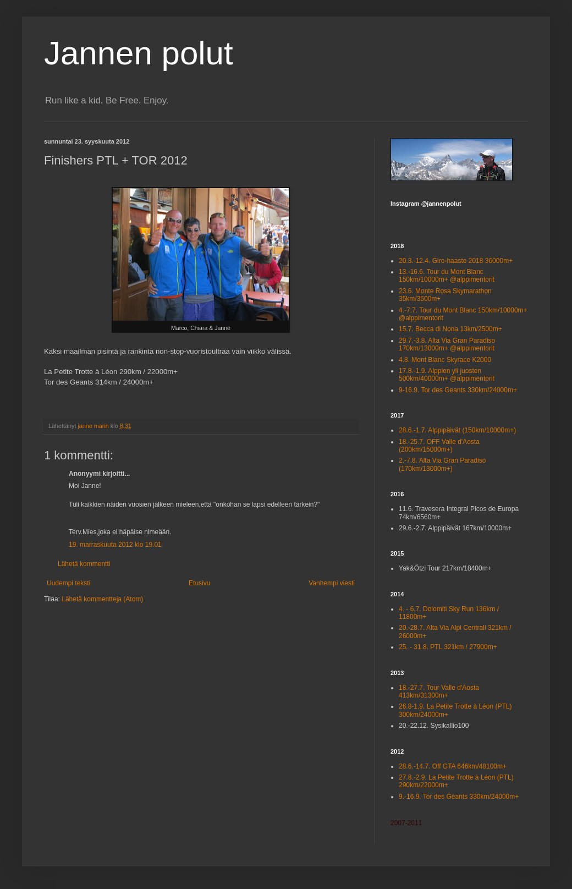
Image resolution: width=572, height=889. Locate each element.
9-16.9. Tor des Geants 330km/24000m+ (458, 390)
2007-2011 (406, 823)
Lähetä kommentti (84, 564)
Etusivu (199, 583)
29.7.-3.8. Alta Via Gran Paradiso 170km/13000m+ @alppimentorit (447, 344)
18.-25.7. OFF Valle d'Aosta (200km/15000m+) (439, 445)
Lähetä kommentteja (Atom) (102, 599)
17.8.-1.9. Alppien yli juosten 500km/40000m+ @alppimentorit (446, 374)
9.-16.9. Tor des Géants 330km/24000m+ (459, 796)
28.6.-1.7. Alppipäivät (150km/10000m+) (457, 430)
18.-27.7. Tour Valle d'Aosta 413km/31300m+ (439, 691)
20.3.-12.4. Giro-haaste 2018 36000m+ (456, 261)
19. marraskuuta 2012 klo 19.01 (115, 544)
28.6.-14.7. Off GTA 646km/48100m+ (453, 766)
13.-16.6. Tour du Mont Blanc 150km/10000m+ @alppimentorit (446, 275)
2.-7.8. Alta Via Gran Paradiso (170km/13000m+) (442, 464)
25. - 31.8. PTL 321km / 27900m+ (448, 647)
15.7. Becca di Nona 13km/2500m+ (450, 329)
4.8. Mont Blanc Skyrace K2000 (445, 360)
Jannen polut (138, 53)
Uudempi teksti (68, 583)
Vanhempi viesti (332, 583)
